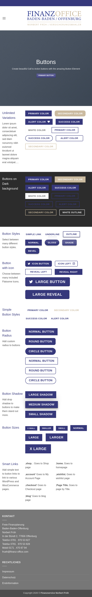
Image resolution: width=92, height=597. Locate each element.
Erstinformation (10, 583)
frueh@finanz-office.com (15, 551)
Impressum (8, 571)
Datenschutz (9, 577)
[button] (4, 18)
